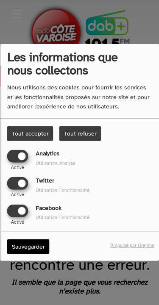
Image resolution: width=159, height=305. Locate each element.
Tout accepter (30, 133)
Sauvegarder (28, 246)
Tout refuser (80, 133)
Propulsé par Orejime (132, 245)
